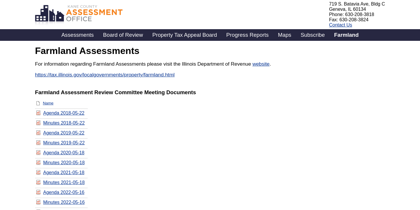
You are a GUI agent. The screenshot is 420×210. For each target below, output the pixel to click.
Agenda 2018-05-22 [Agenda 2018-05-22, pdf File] (63, 113)
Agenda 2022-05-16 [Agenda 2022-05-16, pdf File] (63, 192)
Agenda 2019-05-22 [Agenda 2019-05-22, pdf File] (63, 132)
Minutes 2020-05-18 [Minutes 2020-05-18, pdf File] (64, 162)
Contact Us (340, 24)
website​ (261, 64)
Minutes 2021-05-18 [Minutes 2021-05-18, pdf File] (64, 182)
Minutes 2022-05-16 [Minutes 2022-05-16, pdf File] (64, 202)
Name (48, 103)
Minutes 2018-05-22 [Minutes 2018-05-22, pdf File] (64, 122)
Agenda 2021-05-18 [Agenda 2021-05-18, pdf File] (63, 172)
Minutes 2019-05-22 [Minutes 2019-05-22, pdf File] (64, 142)
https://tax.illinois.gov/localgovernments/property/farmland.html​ (105, 75)
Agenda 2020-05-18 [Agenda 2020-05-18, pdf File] (63, 152)
